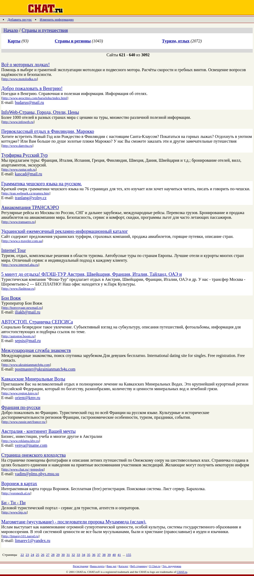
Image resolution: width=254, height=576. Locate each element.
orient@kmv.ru (27, 397)
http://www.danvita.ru (17, 146)
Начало (10, 30)
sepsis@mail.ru (28, 340)
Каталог (123, 566)
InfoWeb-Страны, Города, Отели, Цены (40, 112)
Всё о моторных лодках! (25, 64)
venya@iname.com (31, 445)
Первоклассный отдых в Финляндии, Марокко (47, 131)
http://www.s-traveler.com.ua (22, 241)
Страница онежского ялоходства (33, 455)
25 (37, 555)
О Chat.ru (154, 566)
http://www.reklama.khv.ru (20, 441)
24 (32, 555)
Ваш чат (112, 566)
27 (47, 555)
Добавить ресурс (20, 19)
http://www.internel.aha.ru (20, 265)
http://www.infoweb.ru (17, 122)
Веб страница (138, 566)
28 (52, 555)
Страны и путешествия (45, 30)
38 (104, 555)
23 (27, 555)
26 (42, 555)
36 (93, 555)
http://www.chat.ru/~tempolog (22, 469)
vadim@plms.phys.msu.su (37, 474)
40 (114, 555)
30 (63, 555)
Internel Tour (13, 250)
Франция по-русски (21, 407)
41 (119, 555)
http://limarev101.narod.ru (20, 536)
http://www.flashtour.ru (18, 288)
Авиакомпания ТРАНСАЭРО (30, 207)
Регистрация (80, 566)
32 (73, 555)
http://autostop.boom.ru (18, 336)
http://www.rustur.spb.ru (19, 169)
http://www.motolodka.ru (19, 79)
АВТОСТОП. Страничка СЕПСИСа (37, 322)
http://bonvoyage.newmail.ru (22, 308)
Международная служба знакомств (36, 350)
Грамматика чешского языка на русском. (41, 183)
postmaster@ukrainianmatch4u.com (45, 369)
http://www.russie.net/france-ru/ (24, 422)
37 (99, 555)
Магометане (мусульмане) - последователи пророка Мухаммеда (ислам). (73, 521)
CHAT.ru (182, 571)
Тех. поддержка (171, 566)
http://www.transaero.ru (18, 222)
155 (128, 555)
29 (58, 555)
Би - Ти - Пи (13, 502)
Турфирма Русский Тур (24, 155)
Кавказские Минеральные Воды (33, 379)
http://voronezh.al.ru (16, 493)
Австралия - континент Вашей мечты (38, 431)
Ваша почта (97, 566)
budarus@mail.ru (29, 102)
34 (83, 555)
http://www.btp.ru (14, 512)
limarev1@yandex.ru (32, 540)
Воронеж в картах (19, 483)
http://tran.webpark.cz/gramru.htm (25, 193)
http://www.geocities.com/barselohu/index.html (34, 98)
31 (68, 555)
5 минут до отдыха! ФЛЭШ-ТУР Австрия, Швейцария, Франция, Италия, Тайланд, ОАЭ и (91, 274)
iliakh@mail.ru (27, 312)
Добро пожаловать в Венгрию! (32, 88)
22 (22, 555)
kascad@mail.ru (28, 174)
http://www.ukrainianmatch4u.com (26, 365)
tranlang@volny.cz (31, 197)
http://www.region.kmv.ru (19, 393)
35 (88, 555)
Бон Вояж (11, 298)
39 (109, 555)
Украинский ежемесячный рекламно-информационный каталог (64, 231)
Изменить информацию (57, 19)
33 (78, 555)
